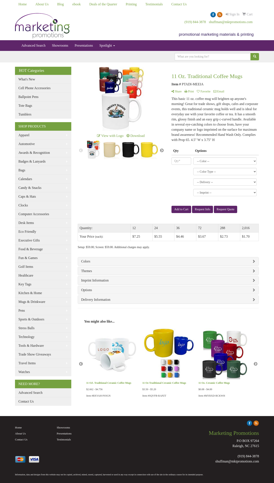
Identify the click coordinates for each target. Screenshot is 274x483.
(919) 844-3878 (195, 22)
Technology (26, 337)
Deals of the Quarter (103, 4)
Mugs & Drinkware (31, 302)
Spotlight (107, 45)
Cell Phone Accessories (34, 88)
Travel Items (27, 363)
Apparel (24, 135)
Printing (131, 4)
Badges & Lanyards (32, 161)
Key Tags (24, 284)
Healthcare (25, 275)
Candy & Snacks (30, 188)
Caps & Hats (27, 196)
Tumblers (24, 114)
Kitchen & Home (30, 293)
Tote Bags (25, 105)
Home (22, 4)
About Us (42, 4)
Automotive (26, 144)
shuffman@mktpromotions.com (231, 22)
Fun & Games (28, 258)
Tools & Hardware (31, 345)
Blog (60, 4)
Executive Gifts (29, 240)
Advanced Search (33, 45)
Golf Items (25, 266)
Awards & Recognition (34, 152)
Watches (24, 372)
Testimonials (154, 4)
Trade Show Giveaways (34, 354)
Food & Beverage (30, 249)
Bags (21, 170)
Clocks (23, 205)
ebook (76, 4)
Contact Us (179, 4)
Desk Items (26, 223)
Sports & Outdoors (31, 319)
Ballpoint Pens (28, 97)
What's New (26, 79)
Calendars (25, 179)
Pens (21, 310)
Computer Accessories (33, 214)
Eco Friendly (27, 231)
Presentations (84, 45)
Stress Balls (26, 328)
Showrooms (60, 45)
